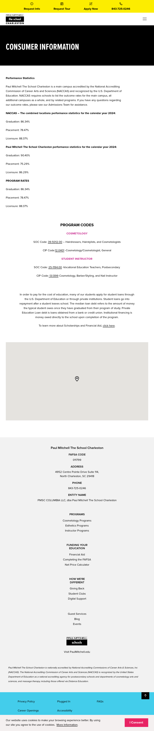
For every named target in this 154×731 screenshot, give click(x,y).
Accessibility (64, 710)
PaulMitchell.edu (80, 652)
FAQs (100, 701)
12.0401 (59, 250)
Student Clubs (77, 593)
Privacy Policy (26, 701)
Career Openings (28, 710)
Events (77, 624)
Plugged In (63, 701)
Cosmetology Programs (77, 520)
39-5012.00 (55, 242)
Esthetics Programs (77, 525)
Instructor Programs (77, 530)
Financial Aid (77, 554)
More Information (67, 724)
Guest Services (77, 614)
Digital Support (77, 598)
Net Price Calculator (77, 564)
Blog (77, 619)
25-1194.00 (55, 267)
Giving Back (77, 588)
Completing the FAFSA (77, 559)
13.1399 (53, 275)
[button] (77, 378)
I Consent (136, 722)
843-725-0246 (77, 488)
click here (109, 325)
